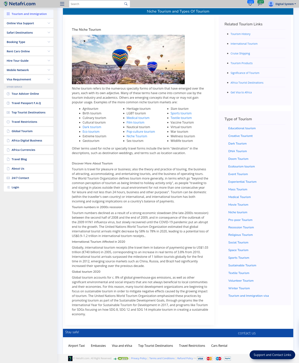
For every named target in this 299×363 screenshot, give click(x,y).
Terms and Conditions (162, 358)
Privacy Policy (139, 358)
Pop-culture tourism (141, 131)
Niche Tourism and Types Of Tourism (178, 11)
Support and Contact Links (272, 355)
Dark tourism (92, 127)
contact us (247, 333)
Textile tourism (181, 118)
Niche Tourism (137, 136)
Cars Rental (219, 346)
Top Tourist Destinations (155, 346)
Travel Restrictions (192, 346)
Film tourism (135, 122)
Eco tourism (91, 131)
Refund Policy (185, 358)
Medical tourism (138, 118)
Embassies (98, 346)
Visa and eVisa (122, 346)
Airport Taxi (76, 346)
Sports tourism (181, 113)
